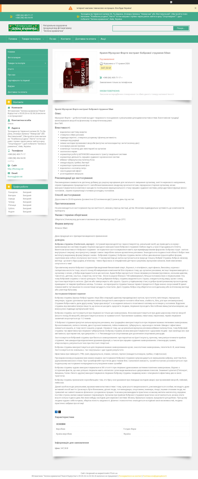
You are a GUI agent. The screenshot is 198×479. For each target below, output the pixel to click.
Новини (11, 52)
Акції (103, 39)
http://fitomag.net (15, 169)
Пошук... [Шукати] (181, 28)
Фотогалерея (14, 57)
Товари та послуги (31, 39)
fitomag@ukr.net (15, 176)
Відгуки (11, 86)
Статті (11, 69)
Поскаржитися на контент (130, 476)
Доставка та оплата (85, 39)
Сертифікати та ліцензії (19, 80)
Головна (13, 39)
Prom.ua (113, 473)
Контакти (66, 39)
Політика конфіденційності (155, 476)
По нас (53, 39)
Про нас (11, 75)
